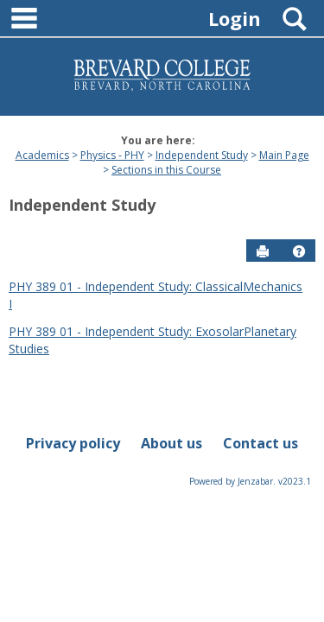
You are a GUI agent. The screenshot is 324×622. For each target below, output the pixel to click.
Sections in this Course (166, 169)
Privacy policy (73, 443)
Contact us (260, 443)
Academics (42, 155)
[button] (299, 251)
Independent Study (202, 155)
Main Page (284, 155)
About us (171, 443)
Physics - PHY (112, 155)
